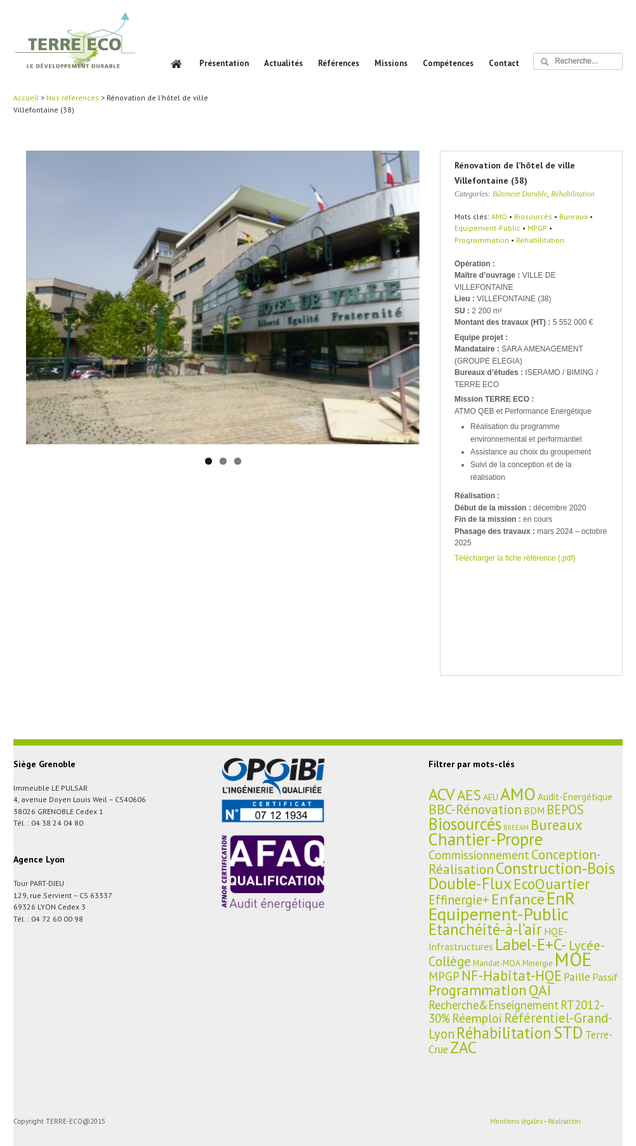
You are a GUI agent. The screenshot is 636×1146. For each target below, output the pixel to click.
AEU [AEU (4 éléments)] (490, 797)
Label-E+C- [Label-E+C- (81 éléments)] (531, 944)
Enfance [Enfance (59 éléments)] (518, 899)
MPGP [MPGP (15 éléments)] (444, 976)
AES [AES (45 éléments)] (469, 795)
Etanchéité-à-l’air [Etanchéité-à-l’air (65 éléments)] (485, 929)
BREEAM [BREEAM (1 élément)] (516, 827)
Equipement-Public (487, 228)
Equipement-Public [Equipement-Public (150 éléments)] (498, 914)
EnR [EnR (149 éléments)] (561, 898)
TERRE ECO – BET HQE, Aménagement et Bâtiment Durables (75, 49)
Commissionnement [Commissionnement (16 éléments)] (478, 855)
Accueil (26, 97)
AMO (499, 216)
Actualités (283, 63)
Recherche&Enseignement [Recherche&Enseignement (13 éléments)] (493, 1005)
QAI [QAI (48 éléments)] (540, 989)
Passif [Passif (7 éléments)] (605, 977)
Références (338, 63)
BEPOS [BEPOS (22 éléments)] (565, 809)
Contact (504, 63)
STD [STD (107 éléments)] (568, 1032)
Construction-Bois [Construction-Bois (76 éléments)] (555, 867)
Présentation (224, 63)
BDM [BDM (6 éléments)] (534, 810)
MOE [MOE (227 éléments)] (573, 959)
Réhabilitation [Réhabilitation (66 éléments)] (504, 1033)
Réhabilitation (573, 193)
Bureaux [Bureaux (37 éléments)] (556, 824)
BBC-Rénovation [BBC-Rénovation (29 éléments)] (475, 809)
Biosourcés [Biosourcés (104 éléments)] (464, 824)
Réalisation (564, 1121)
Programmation (481, 240)
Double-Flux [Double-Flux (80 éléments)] (470, 883)
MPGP (537, 228)
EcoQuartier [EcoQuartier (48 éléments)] (551, 883)
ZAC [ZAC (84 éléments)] (463, 1047)
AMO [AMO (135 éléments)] (518, 793)
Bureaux (573, 216)
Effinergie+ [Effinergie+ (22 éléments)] (458, 899)
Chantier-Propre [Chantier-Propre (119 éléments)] (485, 839)
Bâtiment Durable (520, 193)
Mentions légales (516, 1121)
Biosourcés (533, 216)
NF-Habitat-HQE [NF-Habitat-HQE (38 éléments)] (511, 975)
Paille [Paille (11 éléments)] (577, 976)
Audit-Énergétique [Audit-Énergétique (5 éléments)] (575, 797)
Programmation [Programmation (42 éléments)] (477, 990)
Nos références (72, 97)
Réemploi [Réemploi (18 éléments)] (477, 1018)
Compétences (448, 63)
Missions (390, 63)
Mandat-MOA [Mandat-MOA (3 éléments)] (496, 963)
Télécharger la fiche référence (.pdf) (515, 558)
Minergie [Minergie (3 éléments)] (537, 963)
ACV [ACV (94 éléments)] (441, 794)
